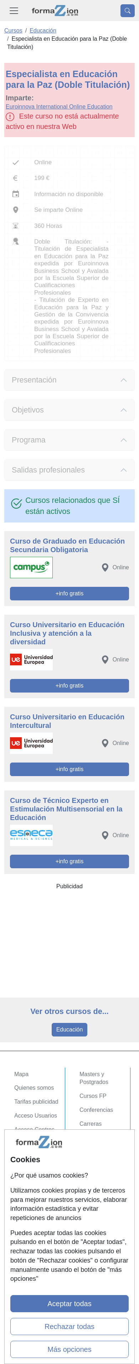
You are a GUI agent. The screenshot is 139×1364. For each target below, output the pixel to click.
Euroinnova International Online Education (59, 107)
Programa (29, 439)
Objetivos (28, 409)
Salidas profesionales (48, 469)
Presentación (34, 379)
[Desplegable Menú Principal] (14, 10)
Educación (69, 1029)
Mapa (21, 1074)
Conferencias (96, 1110)
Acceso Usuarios (35, 1116)
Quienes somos (34, 1088)
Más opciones (69, 1349)
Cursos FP (93, 1096)
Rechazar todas (69, 1326)
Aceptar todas (69, 1304)
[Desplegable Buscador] (127, 10)
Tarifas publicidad (36, 1102)
